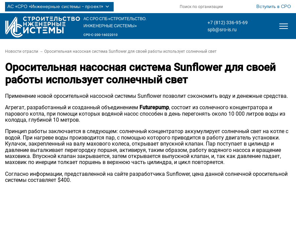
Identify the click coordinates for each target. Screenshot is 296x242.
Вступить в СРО (273, 7)
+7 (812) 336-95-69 (228, 22)
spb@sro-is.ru (222, 29)
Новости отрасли (21, 51)
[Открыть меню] (283, 26)
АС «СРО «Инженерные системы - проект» (59, 7)
